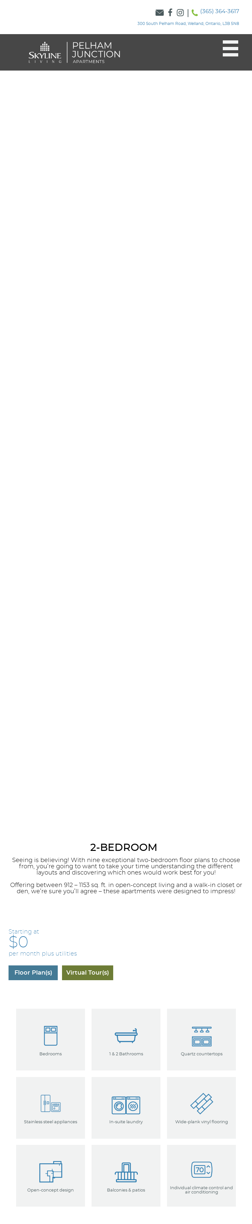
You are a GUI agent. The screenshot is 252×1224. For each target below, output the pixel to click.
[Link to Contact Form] (160, 13)
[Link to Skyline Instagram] (180, 13)
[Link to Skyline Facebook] (170, 13)
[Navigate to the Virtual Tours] (87, 972)
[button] (227, 48)
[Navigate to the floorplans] (33, 972)
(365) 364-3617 (219, 11)
